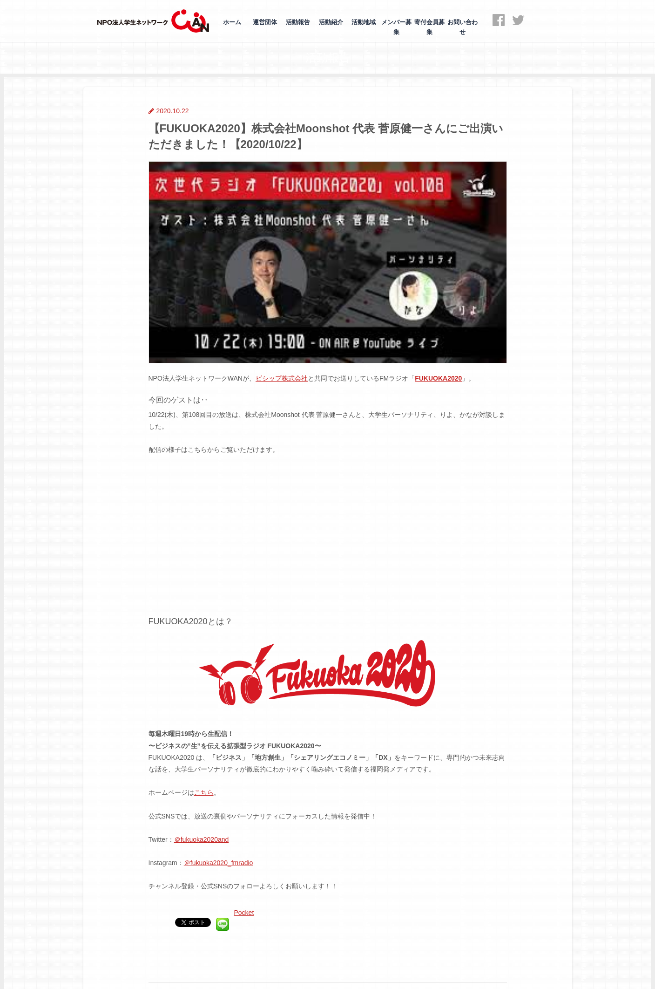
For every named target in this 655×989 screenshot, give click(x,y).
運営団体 (265, 22)
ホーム (232, 22)
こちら (204, 792)
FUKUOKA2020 (438, 378)
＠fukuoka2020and (201, 839)
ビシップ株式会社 (282, 378)
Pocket (244, 912)
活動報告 (298, 22)
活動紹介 (331, 22)
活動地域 (363, 22)
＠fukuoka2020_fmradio (218, 862)
